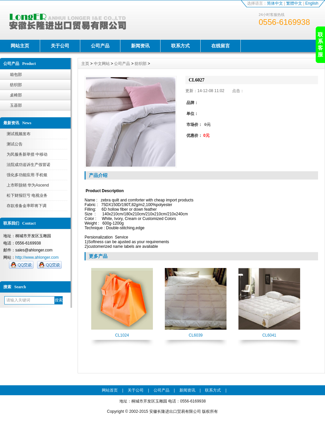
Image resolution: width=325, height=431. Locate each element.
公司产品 (100, 45)
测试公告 (15, 144)
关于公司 (60, 45)
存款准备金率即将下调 (26, 205)
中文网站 (102, 63)
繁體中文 (294, 3)
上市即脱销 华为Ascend (28, 185)
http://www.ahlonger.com (37, 257)
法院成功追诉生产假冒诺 (28, 164)
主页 (85, 63)
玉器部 (16, 105)
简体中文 (275, 3)
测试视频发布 (19, 134)
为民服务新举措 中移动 (27, 154)
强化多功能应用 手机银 (27, 175)
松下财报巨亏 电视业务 (27, 195)
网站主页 (20, 45)
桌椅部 (16, 95)
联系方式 (180, 45)
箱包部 (16, 74)
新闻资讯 (140, 45)
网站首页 (110, 390)
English (311, 3)
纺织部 (16, 84)
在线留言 (220, 45)
